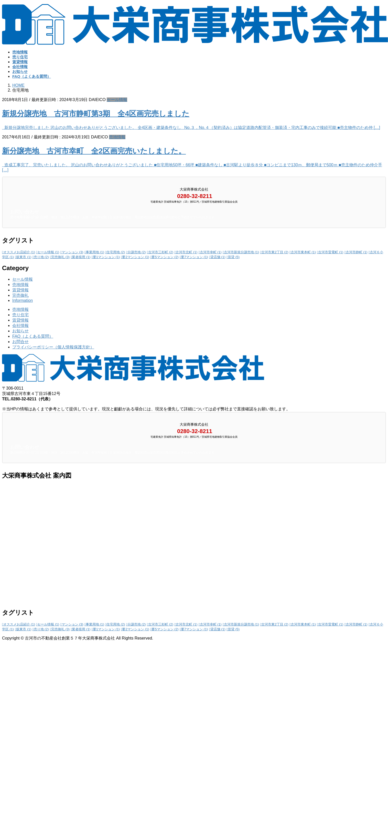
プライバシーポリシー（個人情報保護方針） (53, 347)
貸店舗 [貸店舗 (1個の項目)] (217, 257)
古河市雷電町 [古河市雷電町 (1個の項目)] (330, 252)
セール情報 (117, 99)
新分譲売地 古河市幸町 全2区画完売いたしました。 (94, 151)
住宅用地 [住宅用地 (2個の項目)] (115, 252)
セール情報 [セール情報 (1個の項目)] (48, 252)
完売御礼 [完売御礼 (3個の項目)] (60, 257)
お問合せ (20, 341)
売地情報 (117, 137)
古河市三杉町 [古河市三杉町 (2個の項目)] (160, 252)
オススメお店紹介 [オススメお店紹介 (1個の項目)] (19, 252)
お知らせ (20, 331)
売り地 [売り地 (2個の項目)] (41, 257)
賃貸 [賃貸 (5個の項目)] (234, 257)
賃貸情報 (20, 290)
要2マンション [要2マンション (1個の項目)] (135, 257)
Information (22, 300)
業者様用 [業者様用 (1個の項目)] (81, 257)
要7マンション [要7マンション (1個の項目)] (194, 257)
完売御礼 (20, 295)
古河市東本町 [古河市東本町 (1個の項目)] (303, 252)
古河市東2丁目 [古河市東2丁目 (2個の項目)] (274, 252)
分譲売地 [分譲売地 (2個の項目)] (136, 252)
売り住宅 (20, 315)
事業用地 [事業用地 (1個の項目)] (95, 252)
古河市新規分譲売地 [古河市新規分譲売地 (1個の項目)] (241, 252)
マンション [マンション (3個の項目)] (72, 252)
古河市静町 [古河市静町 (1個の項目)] (357, 252)
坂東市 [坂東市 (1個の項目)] (23, 257)
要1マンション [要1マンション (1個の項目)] (106, 257)
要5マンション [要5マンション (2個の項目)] (165, 257)
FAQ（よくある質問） (32, 336)
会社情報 (20, 325)
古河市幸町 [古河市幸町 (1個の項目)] (211, 252)
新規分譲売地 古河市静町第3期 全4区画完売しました (95, 113)
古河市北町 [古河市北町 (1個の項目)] (186, 252)
